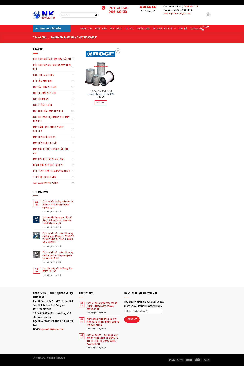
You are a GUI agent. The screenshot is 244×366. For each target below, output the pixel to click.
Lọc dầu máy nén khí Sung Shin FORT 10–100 (57, 270)
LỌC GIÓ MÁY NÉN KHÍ (44, 93)
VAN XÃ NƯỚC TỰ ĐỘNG (45, 183)
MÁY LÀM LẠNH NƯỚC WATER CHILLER (48, 129)
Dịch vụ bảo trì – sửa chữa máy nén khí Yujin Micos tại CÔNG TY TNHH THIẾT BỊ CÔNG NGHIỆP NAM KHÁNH (58, 238)
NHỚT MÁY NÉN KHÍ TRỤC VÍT (48, 165)
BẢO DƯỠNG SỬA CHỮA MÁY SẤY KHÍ (52, 59)
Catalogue (196, 28)
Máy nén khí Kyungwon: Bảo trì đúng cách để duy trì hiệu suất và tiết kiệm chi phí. (57, 220)
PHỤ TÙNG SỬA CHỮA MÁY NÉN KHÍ (51, 171)
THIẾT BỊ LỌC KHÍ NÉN (44, 177)
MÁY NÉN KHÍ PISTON (44, 137)
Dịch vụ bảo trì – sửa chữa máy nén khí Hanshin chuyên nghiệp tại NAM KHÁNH (57, 255)
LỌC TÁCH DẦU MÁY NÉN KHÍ (48, 111)
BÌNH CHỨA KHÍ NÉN (43, 75)
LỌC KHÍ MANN (41, 99)
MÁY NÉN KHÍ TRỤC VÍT (45, 143)
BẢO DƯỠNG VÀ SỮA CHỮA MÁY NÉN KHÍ (52, 67)
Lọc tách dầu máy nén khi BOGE (101, 94)
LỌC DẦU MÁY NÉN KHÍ (44, 87)
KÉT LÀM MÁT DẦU (42, 81)
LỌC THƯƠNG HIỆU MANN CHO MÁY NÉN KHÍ (51, 119)
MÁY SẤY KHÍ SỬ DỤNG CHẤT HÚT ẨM (50, 151)
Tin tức (128, 28)
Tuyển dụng (143, 28)
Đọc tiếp (101, 102)
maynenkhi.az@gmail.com (51, 329)
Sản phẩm (116, 28)
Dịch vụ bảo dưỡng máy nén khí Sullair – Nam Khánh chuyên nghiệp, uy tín (57, 204)
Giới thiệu (101, 28)
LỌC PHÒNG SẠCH (42, 105)
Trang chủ (86, 28)
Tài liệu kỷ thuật (164, 28)
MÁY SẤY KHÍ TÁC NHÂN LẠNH (48, 159)
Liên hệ (182, 28)
